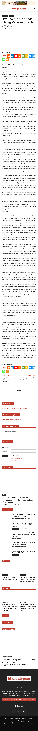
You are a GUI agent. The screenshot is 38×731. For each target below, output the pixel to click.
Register (13, 460)
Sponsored (6, 588)
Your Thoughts (17, 720)
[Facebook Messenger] (30, 56)
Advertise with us (8, 403)
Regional (13, 722)
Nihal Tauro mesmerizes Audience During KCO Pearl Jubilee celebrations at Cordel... (23, 524)
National (11, 15)
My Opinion (13, 724)
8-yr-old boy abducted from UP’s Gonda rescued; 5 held (28, 379)
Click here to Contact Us (10, 699)
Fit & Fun (29, 718)
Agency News (10, 13)
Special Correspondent (8, 504)
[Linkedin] (12, 56)
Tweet (5, 55)
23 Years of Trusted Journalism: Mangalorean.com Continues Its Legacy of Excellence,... (18, 500)
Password (5, 451)
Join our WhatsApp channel (11, 415)
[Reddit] (8, 56)
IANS (4, 28)
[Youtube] (16, 56)
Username (5, 447)
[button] (3, 8)
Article (3, 494)
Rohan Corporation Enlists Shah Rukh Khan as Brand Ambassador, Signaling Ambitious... (24, 534)
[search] (17, 431)
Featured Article (7, 467)
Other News (8, 720)
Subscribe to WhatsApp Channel (11, 420)
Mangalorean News (17, 518)
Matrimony (6, 722)
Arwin (23, 729)
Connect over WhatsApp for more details (14, 408)
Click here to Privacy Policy (27, 699)
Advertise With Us (29, 724)
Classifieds (15, 538)
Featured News (7, 510)
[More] (7, 59)
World (25, 722)
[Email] (23, 56)
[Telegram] (33, 56)
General (6, 724)
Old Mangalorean (26, 720)
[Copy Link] (26, 56)
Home (3, 13)
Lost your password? (17, 458)
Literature (20, 724)
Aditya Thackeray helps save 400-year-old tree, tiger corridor (10, 380)
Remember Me (17, 456)
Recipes (24, 718)
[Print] (19, 56)
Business (30, 722)
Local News (15, 528)
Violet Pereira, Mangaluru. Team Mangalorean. (14, 664)
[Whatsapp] (3, 59)
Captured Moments (8, 629)
